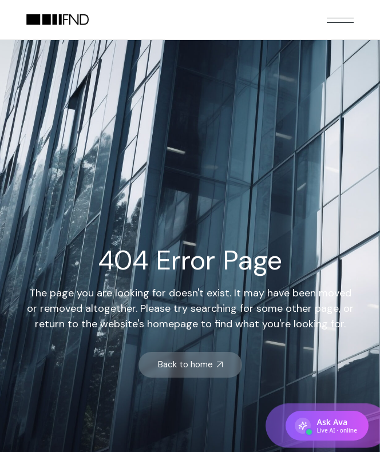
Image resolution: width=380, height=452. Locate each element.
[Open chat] (327, 426)
